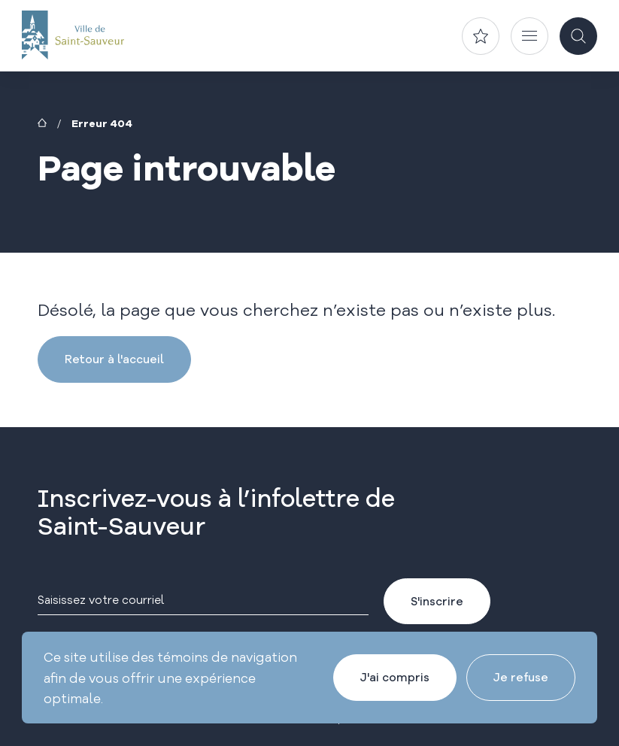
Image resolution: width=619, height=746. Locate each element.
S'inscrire (437, 601)
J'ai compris (394, 677)
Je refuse (520, 677)
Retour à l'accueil (114, 359)
